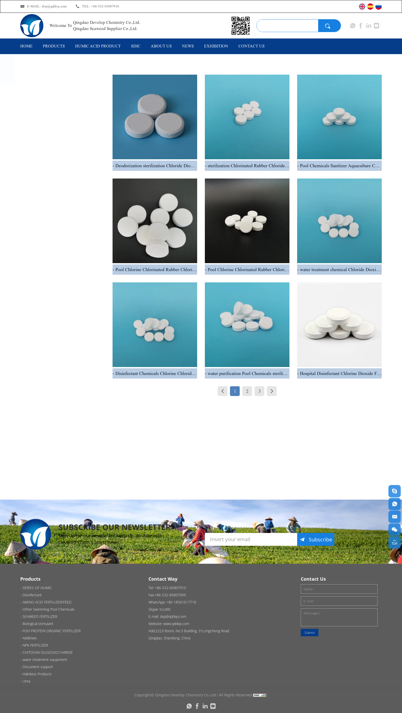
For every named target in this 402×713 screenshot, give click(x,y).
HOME (26, 46)
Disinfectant (49, 117)
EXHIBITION (216, 46)
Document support (59, 446)
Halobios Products (58, 467)
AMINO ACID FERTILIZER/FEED (56, 220)
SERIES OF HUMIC (57, 96)
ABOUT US (161, 46)
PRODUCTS (54, 46)
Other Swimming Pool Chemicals (63, 249)
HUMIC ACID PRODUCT (98, 46)
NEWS (188, 46)
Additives (45, 345)
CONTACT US (251, 46)
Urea (39, 488)
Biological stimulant (60, 295)
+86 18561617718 (181, 602)
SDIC (135, 46)
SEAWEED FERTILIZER (62, 274)
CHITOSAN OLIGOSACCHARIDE (60, 392)
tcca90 (165, 609)
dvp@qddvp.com (54, 6)
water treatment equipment (55, 421)
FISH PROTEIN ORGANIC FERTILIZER (66, 320)
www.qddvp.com (176, 623)
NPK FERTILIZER (54, 367)
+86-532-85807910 (105, 6)
